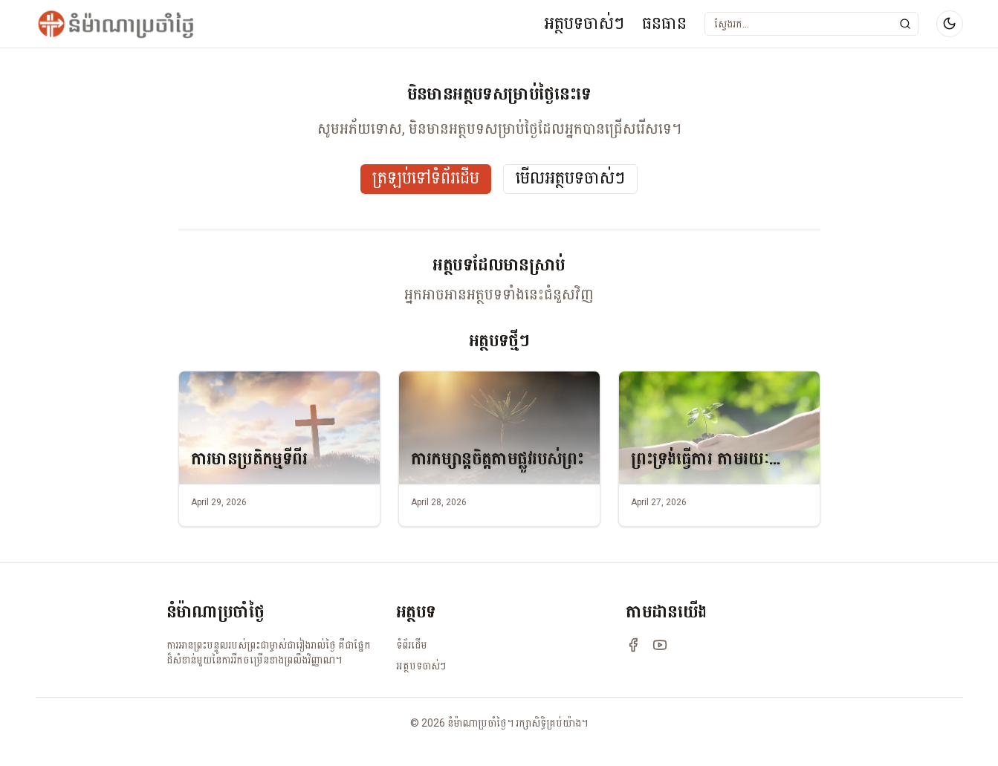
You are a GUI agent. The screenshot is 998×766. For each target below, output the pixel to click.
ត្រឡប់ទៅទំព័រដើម (425, 178)
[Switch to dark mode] (949, 23)
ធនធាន (664, 23)
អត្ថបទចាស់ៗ (584, 23)
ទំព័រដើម (411, 645)
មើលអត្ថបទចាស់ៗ (570, 178)
